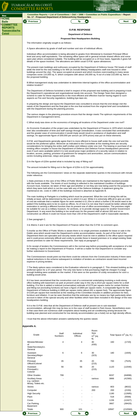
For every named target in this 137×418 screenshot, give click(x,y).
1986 (81, 14)
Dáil (74, 14)
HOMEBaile (6, 20)
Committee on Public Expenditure (103, 14)
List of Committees (60, 14)
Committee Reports (37, 14)
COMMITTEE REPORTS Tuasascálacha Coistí (11, 29)
